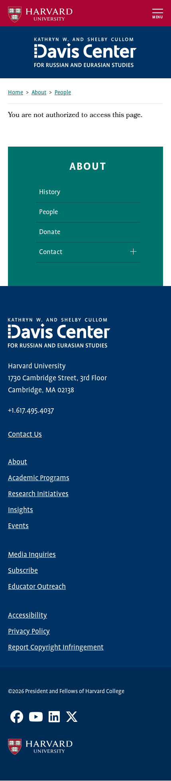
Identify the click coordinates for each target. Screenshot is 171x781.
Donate (49, 232)
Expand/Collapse (130, 251)
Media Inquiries (32, 555)
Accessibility (27, 616)
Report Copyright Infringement (56, 648)
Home (15, 92)
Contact (50, 252)
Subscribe (23, 571)
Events (18, 526)
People (63, 92)
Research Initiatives (38, 494)
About (38, 92)
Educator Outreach (37, 587)
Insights (20, 510)
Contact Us (25, 435)
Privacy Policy (29, 632)
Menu (157, 17)
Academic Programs (38, 478)
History (49, 192)
